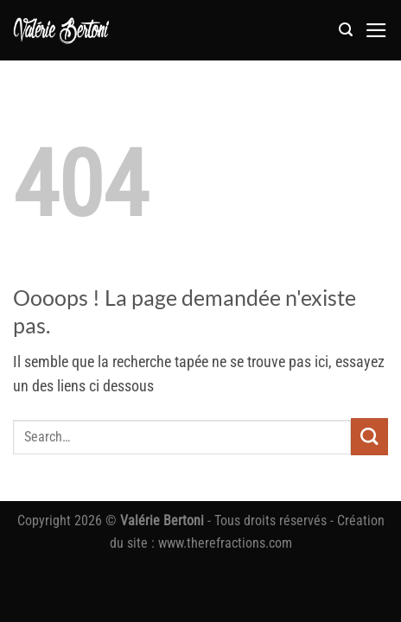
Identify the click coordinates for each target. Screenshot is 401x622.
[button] (346, 30)
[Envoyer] (369, 436)
